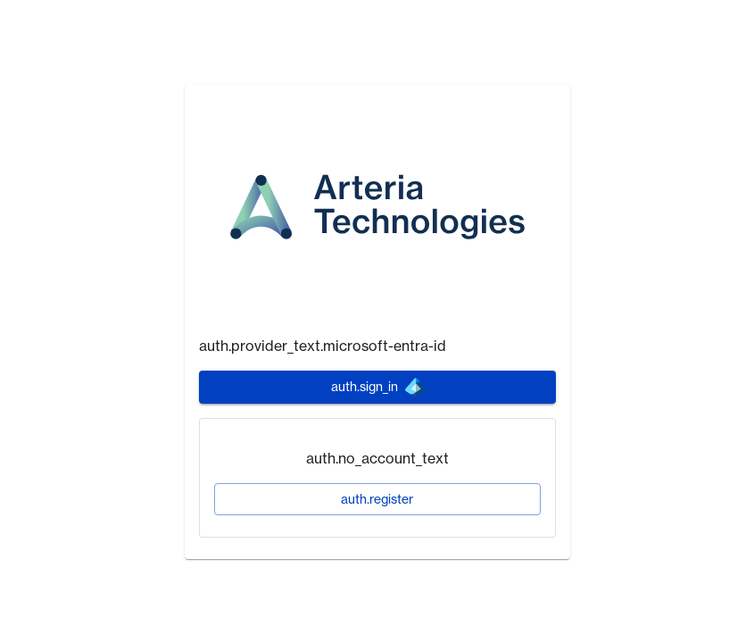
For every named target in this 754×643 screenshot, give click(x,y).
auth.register (377, 498)
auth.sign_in (379, 387)
